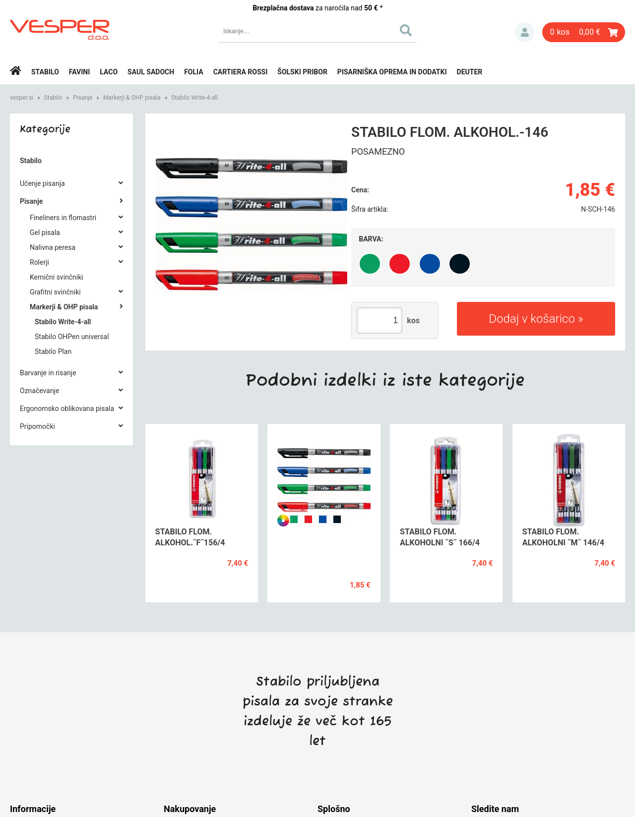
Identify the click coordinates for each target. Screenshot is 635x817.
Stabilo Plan (53, 351)
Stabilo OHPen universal (72, 337)
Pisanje (82, 97)
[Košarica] (583, 32)
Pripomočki (37, 426)
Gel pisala (45, 232)
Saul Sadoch (150, 72)
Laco (109, 72)
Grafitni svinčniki (55, 292)
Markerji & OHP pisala (132, 97)
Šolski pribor (302, 72)
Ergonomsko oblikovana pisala (67, 408)
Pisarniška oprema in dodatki (392, 72)
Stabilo (45, 72)
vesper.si (21, 97)
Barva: (371, 239)
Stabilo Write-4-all (194, 97)
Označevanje (39, 391)
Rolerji (39, 262)
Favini (79, 72)
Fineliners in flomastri (63, 218)
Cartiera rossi (240, 72)
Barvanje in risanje (48, 373)
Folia (193, 72)
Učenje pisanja (42, 183)
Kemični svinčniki (56, 277)
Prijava (525, 32)
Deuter (470, 72)
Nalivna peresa (52, 247)
